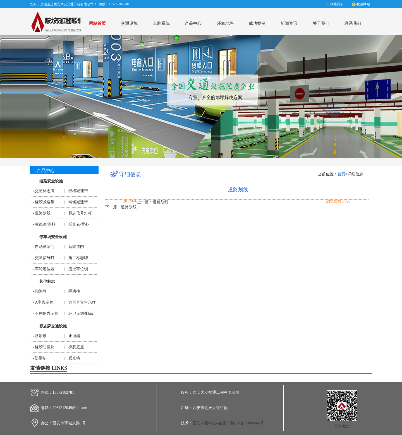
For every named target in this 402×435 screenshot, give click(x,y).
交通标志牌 (44, 191)
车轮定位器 (44, 269)
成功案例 (257, 23)
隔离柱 (74, 291)
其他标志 (47, 281)
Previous (9, 95)
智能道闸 (76, 247)
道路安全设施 (51, 181)
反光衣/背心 (78, 224)
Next (392, 95)
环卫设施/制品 (80, 313)
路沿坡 (41, 336)
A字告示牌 (44, 302)
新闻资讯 (289, 23)
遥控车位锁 (78, 269)
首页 (341, 174)
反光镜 (74, 358)
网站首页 (97, 23)
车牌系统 (161, 23)
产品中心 (193, 23)
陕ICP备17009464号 (247, 423)
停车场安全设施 (53, 237)
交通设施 (129, 23)
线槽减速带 (78, 191)
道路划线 (43, 213)
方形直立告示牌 (82, 302)
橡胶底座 (76, 347)
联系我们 (337, 4)
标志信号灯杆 (80, 213)
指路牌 (41, 291)
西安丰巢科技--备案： (211, 423)
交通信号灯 (44, 258)
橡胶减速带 (44, 202)
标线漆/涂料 (45, 224)
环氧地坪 (225, 23)
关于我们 (321, 23)
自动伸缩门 (44, 247)
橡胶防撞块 (44, 347)
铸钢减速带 (78, 202)
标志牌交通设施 (53, 326)
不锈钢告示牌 (46, 313)
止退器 (74, 336)
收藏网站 (363, 4)
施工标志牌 (78, 258)
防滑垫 (41, 358)
